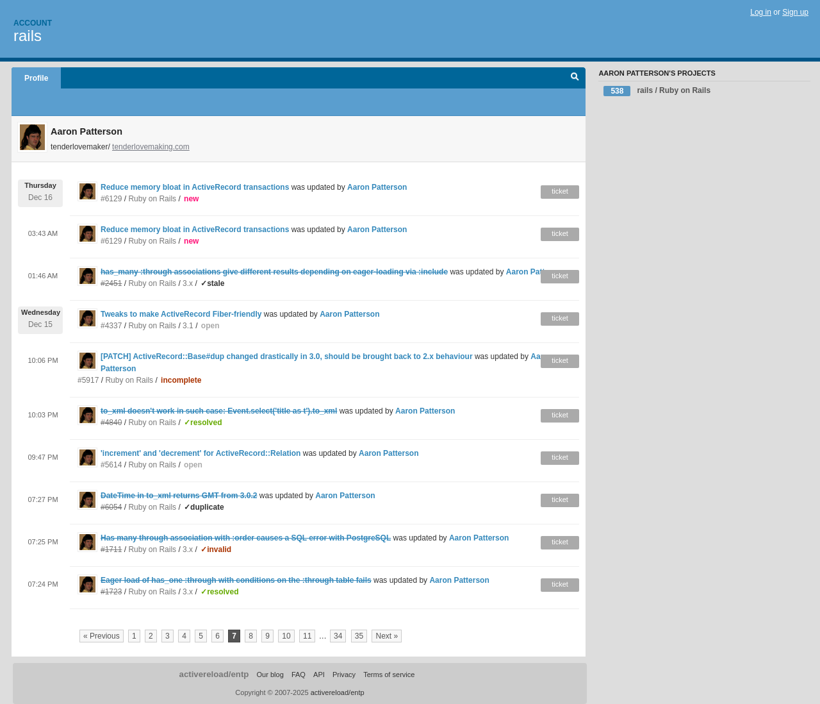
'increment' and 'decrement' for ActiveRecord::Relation (200, 453)
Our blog (269, 674)
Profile (36, 78)
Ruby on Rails (152, 198)
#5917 (88, 380)
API (319, 674)
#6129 (111, 198)
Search (575, 78)
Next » (386, 636)
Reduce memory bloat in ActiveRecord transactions (195, 187)
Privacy (344, 674)
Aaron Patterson (377, 187)
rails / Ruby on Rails (656, 91)
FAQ (298, 674)
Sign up (795, 12)
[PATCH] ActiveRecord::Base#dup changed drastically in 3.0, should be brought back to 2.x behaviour (288, 356)
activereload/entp (214, 674)
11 (307, 636)
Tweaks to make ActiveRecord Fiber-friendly (181, 314)
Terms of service (388, 674)
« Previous (101, 636)
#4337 (111, 325)
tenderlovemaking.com (151, 146)
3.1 (188, 325)
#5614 (111, 464)
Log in (760, 12)
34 (338, 636)
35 (359, 636)
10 (286, 636)
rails (27, 35)
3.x (188, 283)
